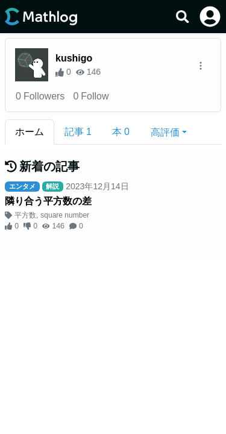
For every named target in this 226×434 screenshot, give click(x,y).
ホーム (29, 132)
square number (64, 215)
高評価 (165, 132)
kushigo (73, 58)
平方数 (25, 215)
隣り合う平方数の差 (48, 201)
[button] (169, 132)
